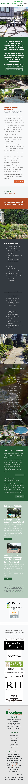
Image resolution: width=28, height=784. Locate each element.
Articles (14, 742)
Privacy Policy (14, 744)
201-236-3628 (19, 4)
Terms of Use (14, 746)
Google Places (14, 735)
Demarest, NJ (14, 762)
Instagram (14, 740)
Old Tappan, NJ (13, 769)
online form (12, 193)
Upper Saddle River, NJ (14, 760)
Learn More (19, 181)
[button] (2, 22)
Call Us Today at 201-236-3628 (14, 66)
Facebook (14, 739)
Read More (19, 475)
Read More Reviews (14, 418)
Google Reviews (14, 737)
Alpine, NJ (10, 767)
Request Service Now (14, 69)
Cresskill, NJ (17, 767)
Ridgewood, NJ (11, 764)
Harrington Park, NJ (14, 771)
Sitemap (14, 748)
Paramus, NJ (17, 765)
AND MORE (18, 774)
